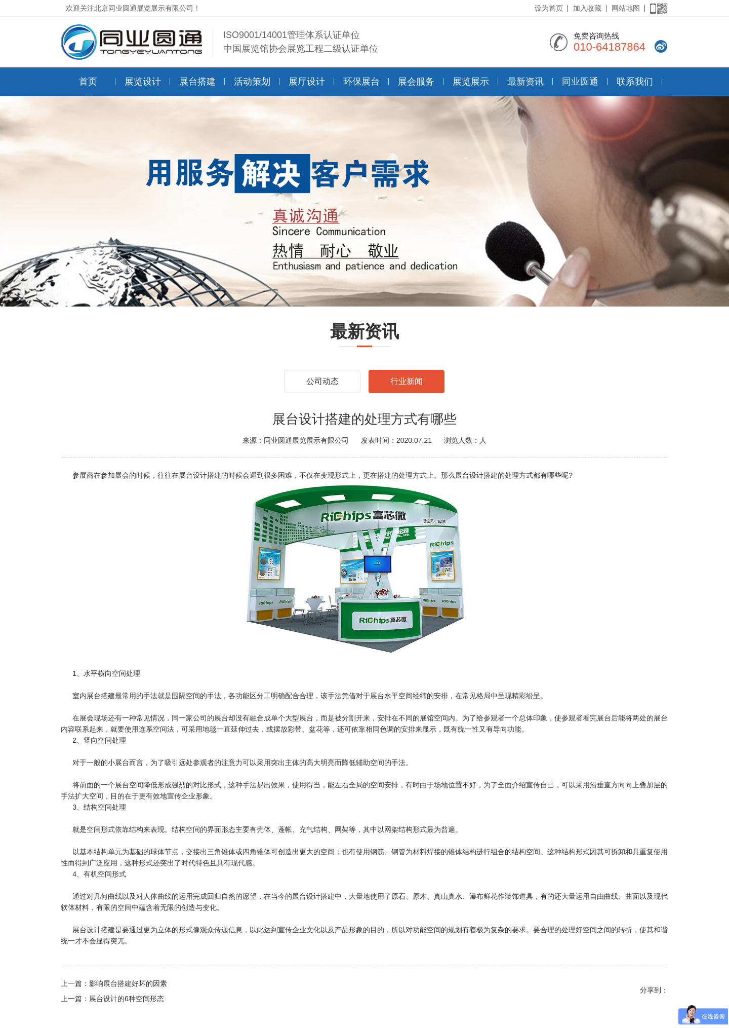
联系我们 (635, 82)
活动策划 (252, 82)
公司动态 (322, 381)
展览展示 (471, 82)
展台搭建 (197, 82)
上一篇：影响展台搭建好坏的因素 (114, 983)
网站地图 (626, 8)
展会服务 (416, 82)
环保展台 (361, 82)
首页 (88, 82)
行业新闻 (406, 381)
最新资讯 (525, 82)
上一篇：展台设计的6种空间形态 (112, 999)
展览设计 (143, 82)
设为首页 (549, 8)
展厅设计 (307, 82)
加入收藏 (587, 8)
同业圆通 (580, 82)
